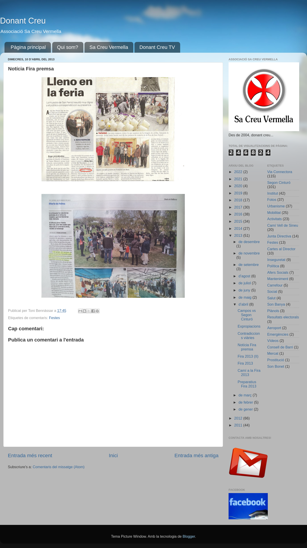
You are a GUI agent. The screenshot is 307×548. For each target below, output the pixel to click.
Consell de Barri (280, 347)
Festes (54, 318)
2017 (238, 207)
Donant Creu (23, 20)
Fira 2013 (245, 363)
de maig (245, 297)
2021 (238, 179)
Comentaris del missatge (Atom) (58, 467)
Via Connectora (279, 172)
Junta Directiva (279, 236)
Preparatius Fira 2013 (247, 384)
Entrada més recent (30, 455)
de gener (246, 409)
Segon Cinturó (279, 182)
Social (272, 291)
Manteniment (277, 279)
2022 (238, 172)
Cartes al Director (281, 249)
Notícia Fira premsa (247, 347)
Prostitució (275, 360)
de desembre (249, 242)
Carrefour (275, 285)
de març (245, 395)
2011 (238, 425)
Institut (272, 193)
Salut (271, 298)
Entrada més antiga (196, 455)
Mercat (272, 353)
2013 (238, 235)
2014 (238, 228)
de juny (244, 290)
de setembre (248, 265)
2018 (238, 200)
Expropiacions (249, 326)
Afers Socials (277, 272)
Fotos (272, 200)
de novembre (249, 253)
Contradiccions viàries (249, 335)
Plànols (273, 311)
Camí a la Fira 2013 (249, 372)
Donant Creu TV (157, 47)
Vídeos (273, 341)
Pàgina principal (28, 47)
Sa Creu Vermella (108, 47)
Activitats (274, 219)
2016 (238, 214)
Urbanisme (276, 206)
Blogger (189, 536)
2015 (238, 221)
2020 (238, 186)
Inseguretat (276, 260)
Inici (113, 455)
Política (273, 266)
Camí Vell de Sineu (282, 225)
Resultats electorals (283, 317)
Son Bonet (275, 366)
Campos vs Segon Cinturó (247, 315)
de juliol (245, 283)
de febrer (246, 402)
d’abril (243, 304)
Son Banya (276, 304)
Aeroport (274, 328)
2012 (238, 418)
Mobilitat (274, 213)
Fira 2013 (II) (248, 356)
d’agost (244, 276)
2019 (238, 193)
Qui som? (67, 47)
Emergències (277, 334)
